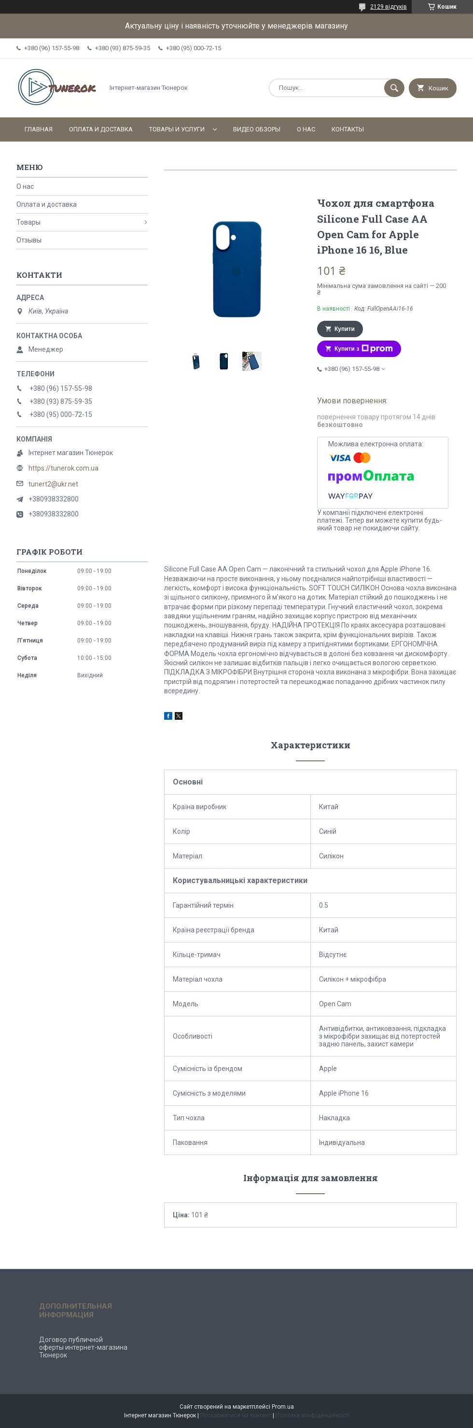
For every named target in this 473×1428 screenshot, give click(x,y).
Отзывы (29, 240)
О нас (306, 129)
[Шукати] (394, 88)
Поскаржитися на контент (235, 1415)
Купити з (363, 348)
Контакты (348, 129)
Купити (344, 329)
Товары (28, 222)
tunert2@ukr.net (53, 484)
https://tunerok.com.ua (63, 468)
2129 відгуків (388, 6)
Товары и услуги (177, 129)
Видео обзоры (256, 129)
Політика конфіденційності (312, 1415)
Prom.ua (283, 1406)
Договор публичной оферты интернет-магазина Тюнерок (83, 1347)
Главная (39, 129)
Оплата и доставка (101, 129)
